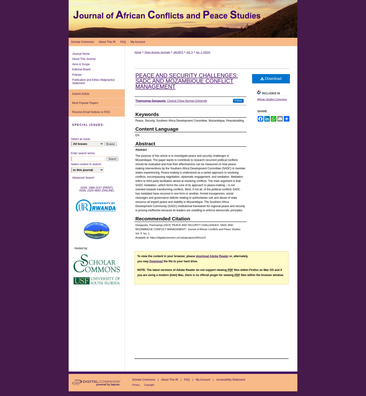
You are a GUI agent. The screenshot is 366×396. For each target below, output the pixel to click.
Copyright (149, 385)
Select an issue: (81, 139)
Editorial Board (81, 69)
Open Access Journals (157, 52)
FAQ (187, 379)
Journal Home (81, 53)
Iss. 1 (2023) (203, 52)
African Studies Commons (272, 99)
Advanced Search (83, 177)
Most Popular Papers (85, 103)
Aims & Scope (81, 64)
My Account (203, 379)
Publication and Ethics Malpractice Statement (93, 81)
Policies (77, 74)
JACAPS (178, 52)
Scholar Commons (144, 379)
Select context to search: (86, 164)
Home (137, 52)
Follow (238, 100)
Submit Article (80, 94)
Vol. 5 (190, 52)
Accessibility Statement (230, 379)
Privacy (136, 385)
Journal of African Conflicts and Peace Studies (183, 19)
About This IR (170, 379)
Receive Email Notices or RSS (91, 112)
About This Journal (83, 59)
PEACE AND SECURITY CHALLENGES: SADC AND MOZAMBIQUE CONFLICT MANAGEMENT (186, 81)
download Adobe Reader (212, 256)
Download (271, 79)
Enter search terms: (83, 153)
